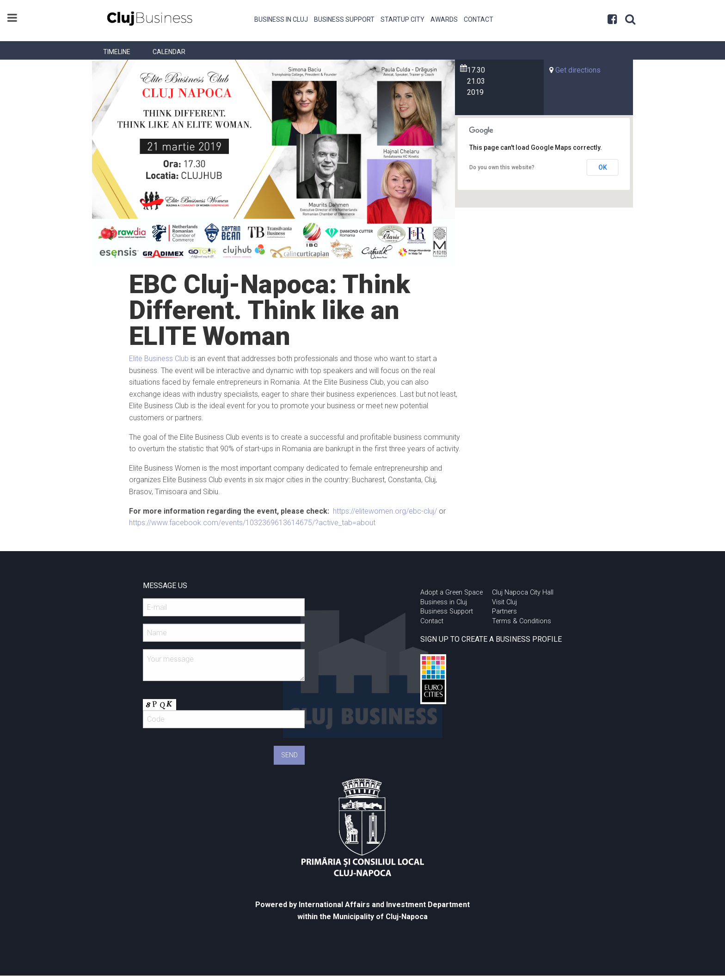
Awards (444, 19)
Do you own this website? (502, 167)
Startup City (402, 19)
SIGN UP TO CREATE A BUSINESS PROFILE (491, 639)
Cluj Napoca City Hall (522, 592)
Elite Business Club (159, 358)
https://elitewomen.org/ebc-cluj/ (385, 511)
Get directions (578, 70)
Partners (504, 611)
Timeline (116, 51)
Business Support (344, 19)
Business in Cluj (281, 19)
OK (602, 167)
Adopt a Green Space (451, 592)
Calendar (169, 51)
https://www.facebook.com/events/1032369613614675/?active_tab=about (252, 522)
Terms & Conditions (521, 621)
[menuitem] (281, 18)
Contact (478, 19)
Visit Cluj (504, 602)
